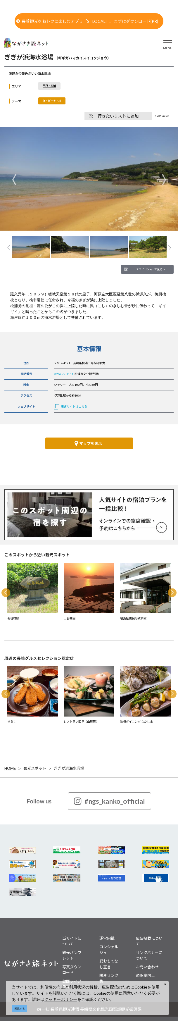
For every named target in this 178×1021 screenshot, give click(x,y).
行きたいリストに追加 (114, 115)
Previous (14, 179)
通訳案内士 (145, 975)
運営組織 (107, 938)
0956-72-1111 (63, 374)
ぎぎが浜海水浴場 (69, 768)
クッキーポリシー (60, 999)
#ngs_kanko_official (109, 801)
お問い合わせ (147, 967)
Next (163, 179)
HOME (10, 768)
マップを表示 (88, 443)
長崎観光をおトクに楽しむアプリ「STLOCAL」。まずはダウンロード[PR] (87, 21)
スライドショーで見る (150, 269)
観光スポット (34, 768)
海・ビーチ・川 (52, 100)
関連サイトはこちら (70, 406)
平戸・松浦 (49, 85)
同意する (19, 1008)
